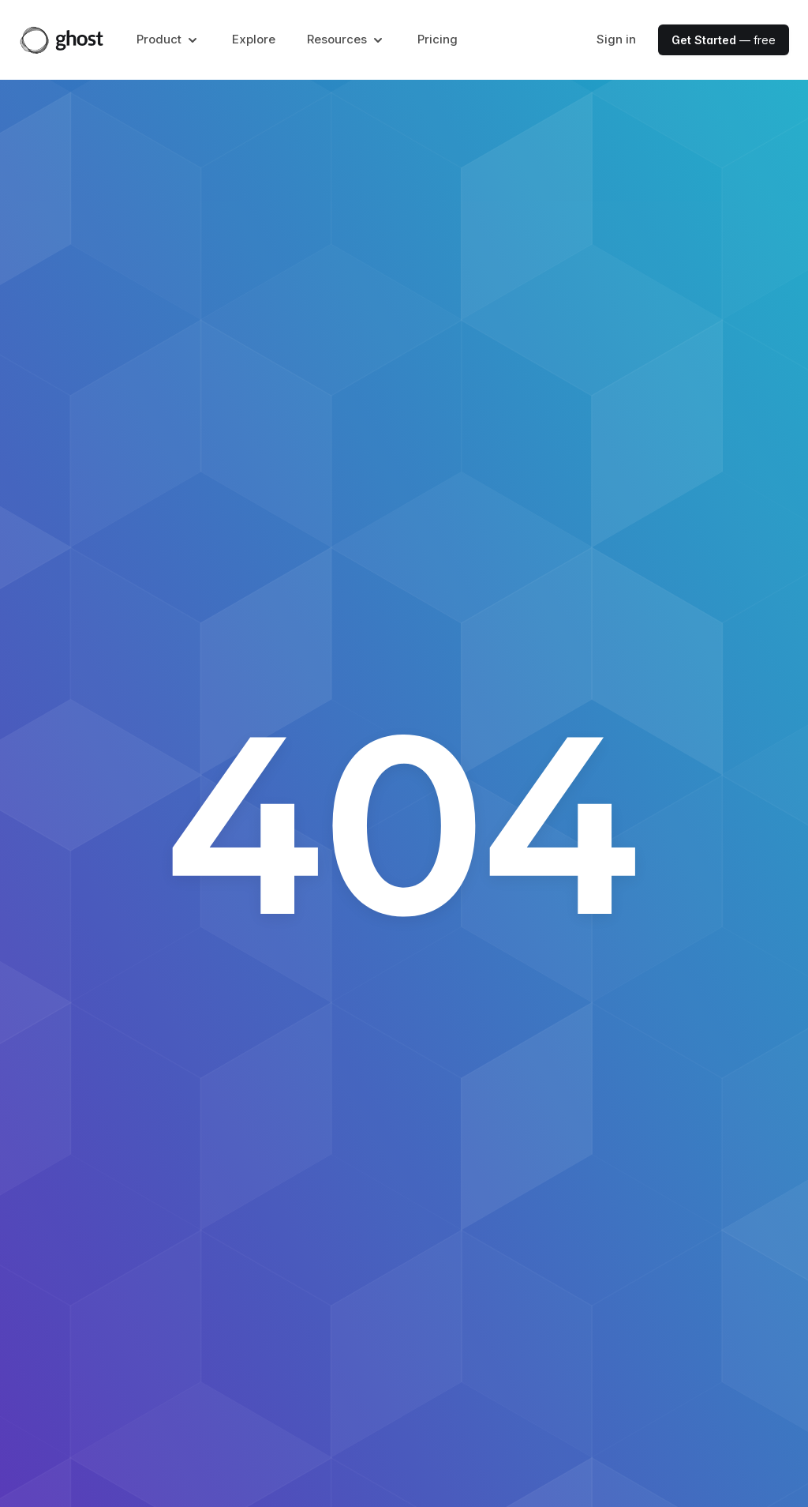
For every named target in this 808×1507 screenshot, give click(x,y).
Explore (253, 39)
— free (723, 40)
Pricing (437, 39)
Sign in (616, 39)
